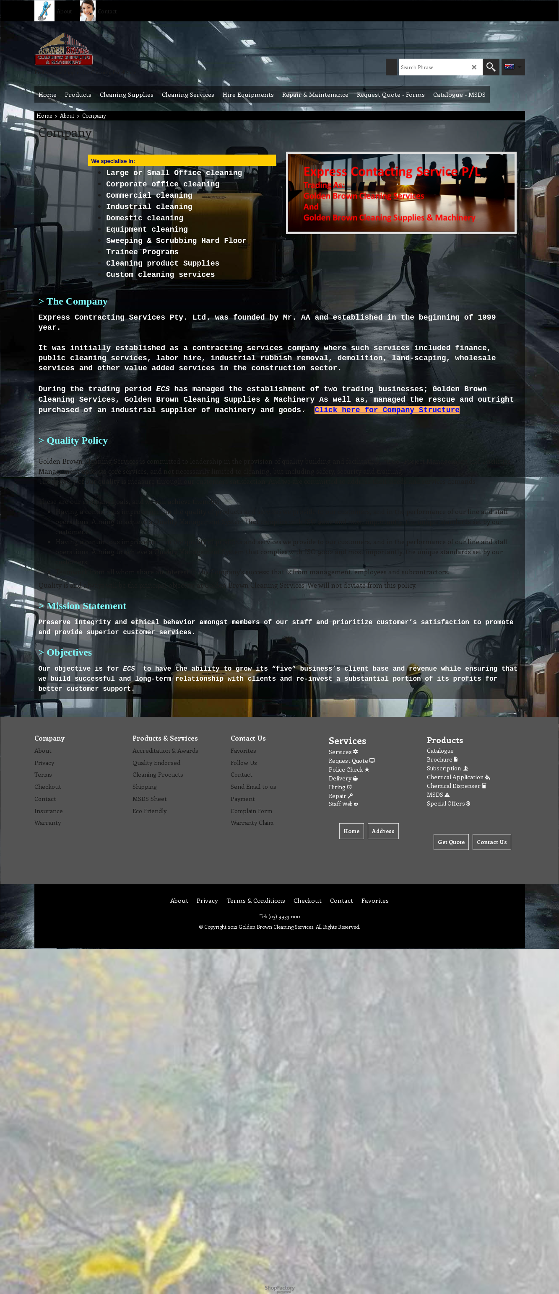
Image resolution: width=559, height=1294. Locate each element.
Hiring (340, 787)
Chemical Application (458, 777)
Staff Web (343, 803)
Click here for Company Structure (387, 410)
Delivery (343, 778)
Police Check (349, 769)
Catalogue (440, 750)
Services (343, 752)
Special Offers (448, 803)
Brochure (442, 759)
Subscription (448, 768)
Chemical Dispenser (456, 786)
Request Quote (351, 761)
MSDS (438, 794)
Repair (341, 796)
